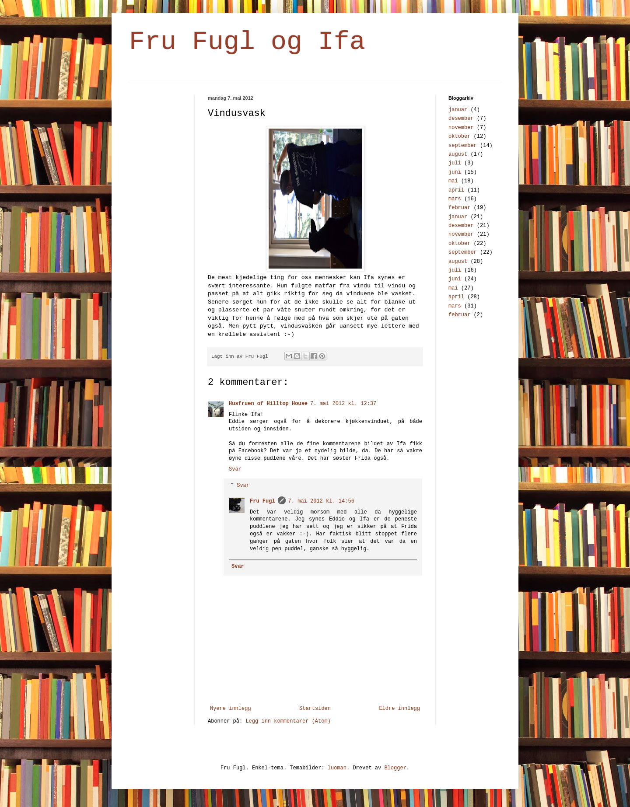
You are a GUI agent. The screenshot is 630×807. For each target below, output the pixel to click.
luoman (337, 768)
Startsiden (315, 709)
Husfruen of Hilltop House (268, 404)
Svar (235, 469)
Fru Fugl (262, 501)
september (462, 146)
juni (454, 172)
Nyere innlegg (230, 709)
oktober (459, 136)
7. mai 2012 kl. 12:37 (343, 404)
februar (459, 208)
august (457, 154)
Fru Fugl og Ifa (247, 42)
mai (453, 181)
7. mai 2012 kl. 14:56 (321, 501)
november (461, 128)
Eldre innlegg (399, 709)
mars (454, 199)
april (456, 190)
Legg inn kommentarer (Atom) (287, 721)
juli (454, 163)
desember (461, 118)
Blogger (395, 768)
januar (457, 110)
